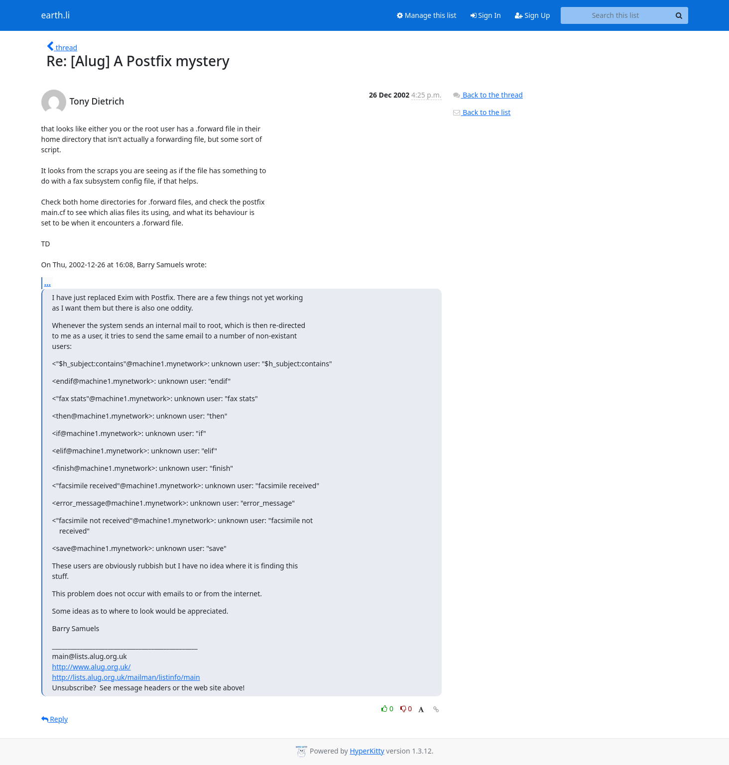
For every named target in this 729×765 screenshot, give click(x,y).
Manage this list (427, 15)
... (47, 282)
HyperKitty (367, 751)
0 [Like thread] (388, 708)
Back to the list (481, 112)
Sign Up (532, 15)
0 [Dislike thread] (406, 708)
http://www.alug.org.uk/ (91, 666)
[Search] (679, 15)
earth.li (55, 15)
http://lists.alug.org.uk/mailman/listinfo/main (126, 677)
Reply (54, 719)
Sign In (486, 15)
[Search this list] (616, 15)
